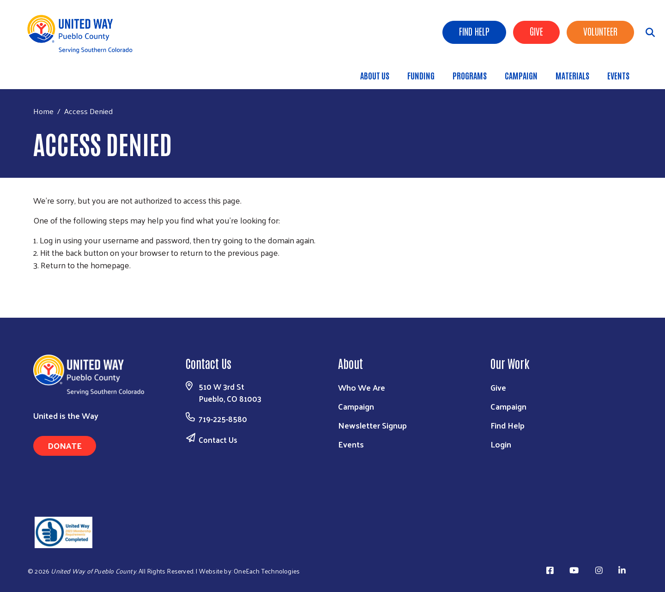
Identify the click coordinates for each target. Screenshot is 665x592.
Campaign (521, 75)
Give (536, 31)
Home (43, 111)
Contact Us (218, 440)
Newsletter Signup (372, 425)
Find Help (474, 31)
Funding (421, 75)
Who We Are (361, 387)
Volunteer (600, 31)
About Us (374, 75)
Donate (65, 445)
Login (500, 444)
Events (618, 75)
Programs (470, 75)
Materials (572, 75)
